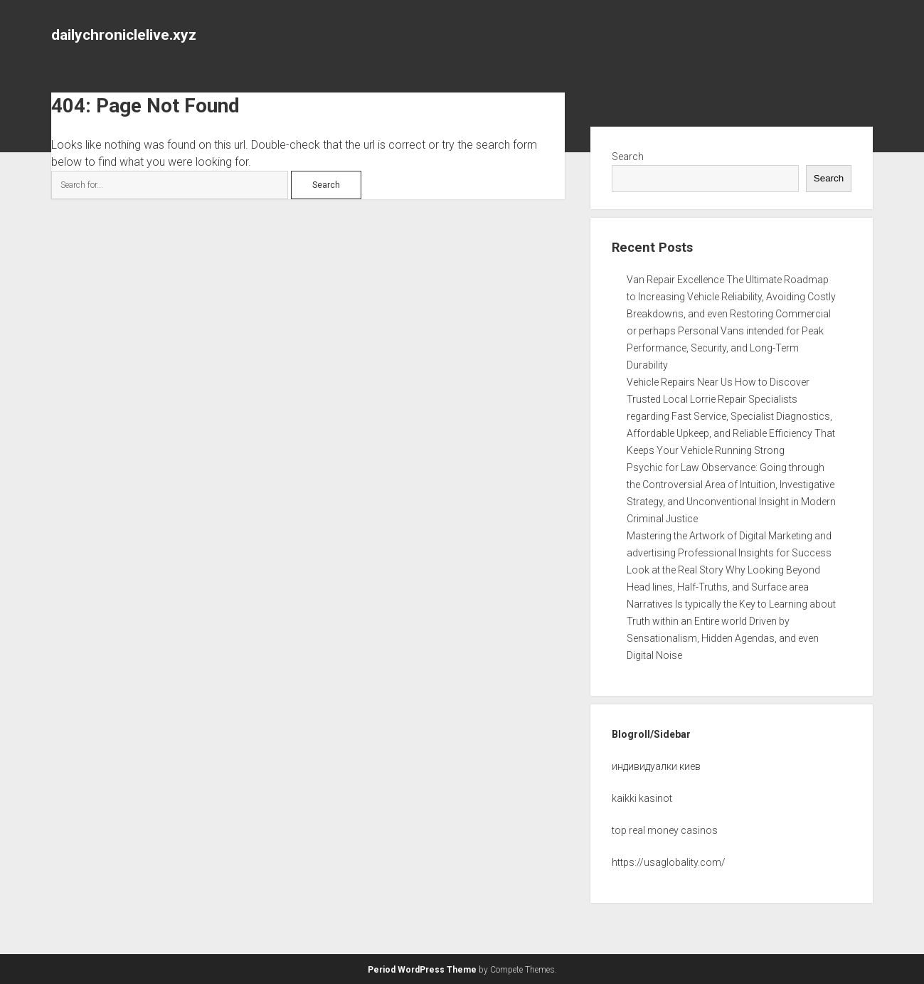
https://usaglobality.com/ (669, 862)
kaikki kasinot (642, 798)
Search (628, 156)
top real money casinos (665, 830)
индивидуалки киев (656, 766)
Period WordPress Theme (422, 970)
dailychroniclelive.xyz (123, 34)
